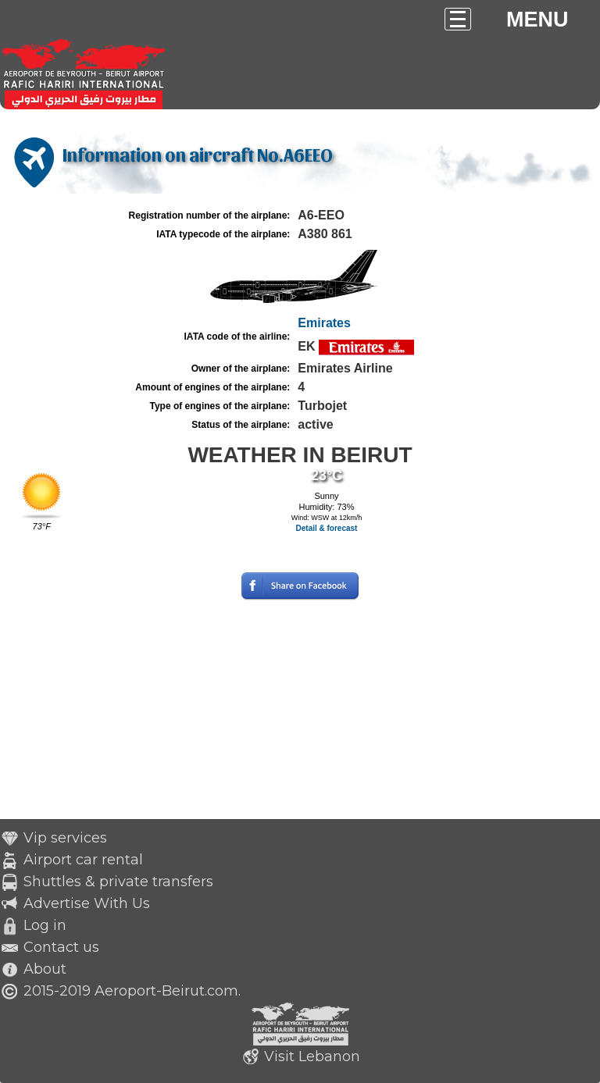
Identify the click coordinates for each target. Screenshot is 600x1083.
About (44, 969)
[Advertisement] (300, 709)
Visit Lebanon (312, 1056)
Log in (44, 925)
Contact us (61, 947)
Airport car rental (83, 859)
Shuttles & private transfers (118, 881)
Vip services (65, 837)
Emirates (324, 323)
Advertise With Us (86, 903)
